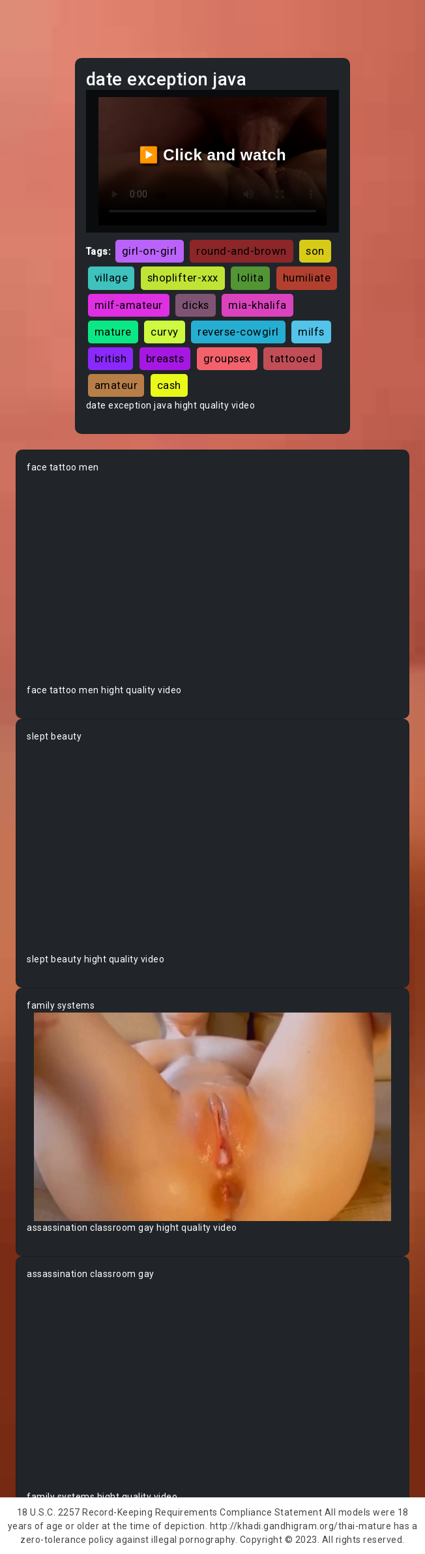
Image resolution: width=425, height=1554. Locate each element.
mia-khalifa (257, 304)
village (111, 277)
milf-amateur (129, 304)
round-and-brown (241, 250)
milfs (311, 331)
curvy (165, 331)
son (315, 250)
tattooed (292, 358)
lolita (250, 277)
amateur (116, 385)
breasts (165, 358)
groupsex (227, 358)
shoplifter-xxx (182, 277)
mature (113, 331)
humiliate (307, 277)
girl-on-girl (149, 250)
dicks (195, 304)
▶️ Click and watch (213, 155)
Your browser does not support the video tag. (212, 578)
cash (169, 385)
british (111, 358)
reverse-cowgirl (238, 331)
